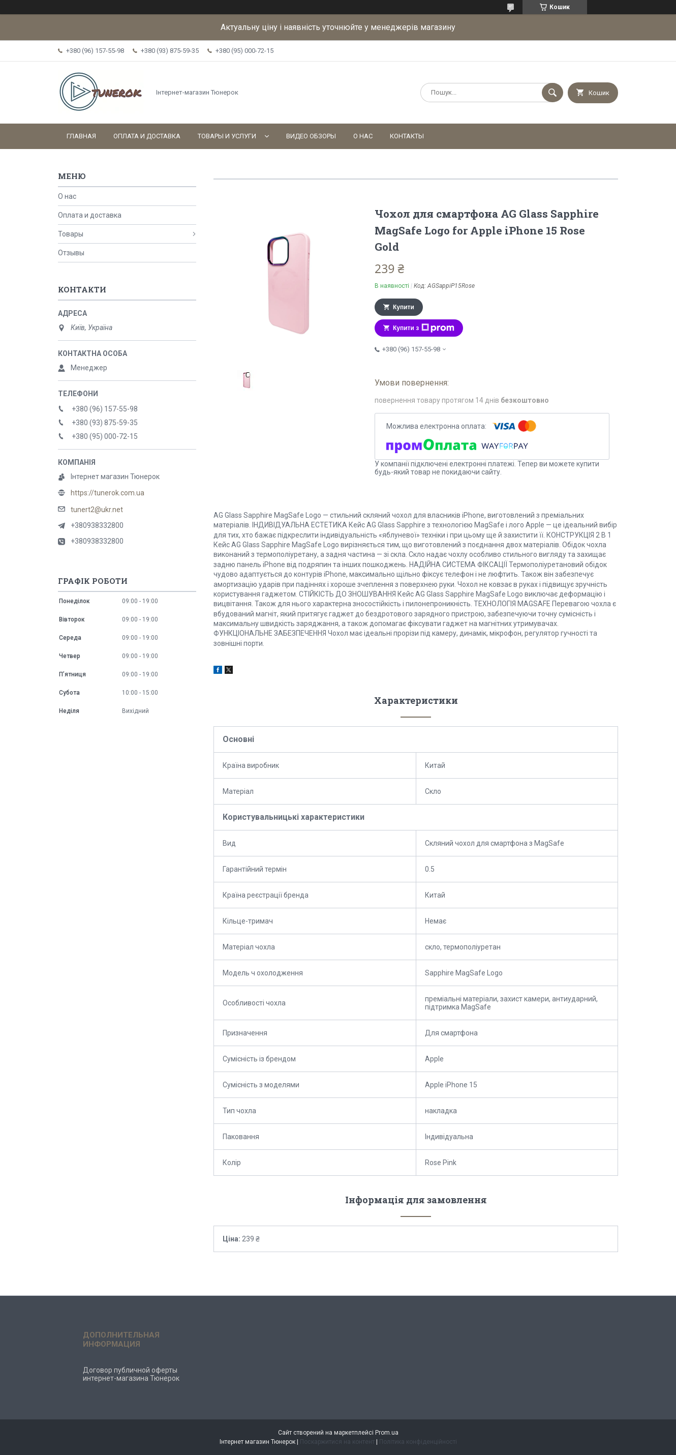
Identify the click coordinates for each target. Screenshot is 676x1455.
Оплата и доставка (146, 136)
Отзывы (71, 253)
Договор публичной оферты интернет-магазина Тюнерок (131, 1374)
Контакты (407, 136)
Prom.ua (386, 1432)
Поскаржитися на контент (337, 1441)
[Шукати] (552, 92)
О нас (363, 136)
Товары (70, 234)
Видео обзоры (311, 136)
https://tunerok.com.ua (107, 493)
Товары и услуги (227, 136)
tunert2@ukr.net (97, 510)
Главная (81, 136)
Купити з (423, 328)
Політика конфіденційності (418, 1441)
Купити (403, 307)
